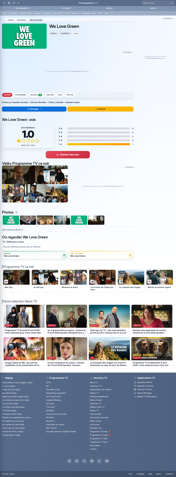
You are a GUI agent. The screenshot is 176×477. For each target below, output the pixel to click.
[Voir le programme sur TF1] (16, 281)
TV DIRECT (66, 8)
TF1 (67, 13)
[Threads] (92, 461)
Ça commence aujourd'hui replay (15, 400)
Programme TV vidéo (99, 438)
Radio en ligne (96, 400)
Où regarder (20, 95)
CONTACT (169, 474)
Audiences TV (96, 386)
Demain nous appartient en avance (16, 417)
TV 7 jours (58, 13)
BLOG (158, 474)
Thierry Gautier (56, 102)
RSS (150, 474)
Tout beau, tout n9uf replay (13, 407)
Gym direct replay (9, 393)
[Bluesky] (84, 461)
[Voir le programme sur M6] (159, 281)
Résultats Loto (96, 428)
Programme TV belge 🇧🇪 (100, 431)
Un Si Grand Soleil (53, 396)
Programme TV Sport (99, 442)
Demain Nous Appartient (56, 393)
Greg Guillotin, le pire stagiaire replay (17, 382)
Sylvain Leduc (73, 102)
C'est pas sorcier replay (12, 414)
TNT (4, 13)
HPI (47, 386)
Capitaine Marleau (53, 400)
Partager (33, 109)
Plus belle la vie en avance (13, 421)
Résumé (7, 95)
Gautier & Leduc (20, 102)
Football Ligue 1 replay (11, 435)
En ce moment (25, 13)
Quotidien (50, 410)
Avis (60, 95)
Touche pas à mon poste (56, 414)
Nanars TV (94, 410)
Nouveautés (95, 445)
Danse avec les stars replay (13, 428)
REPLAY (109, 8)
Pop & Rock (21, 20)
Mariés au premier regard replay (15, 396)
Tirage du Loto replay (11, 389)
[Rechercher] (172, 3)
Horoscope (94, 424)
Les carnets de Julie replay (13, 424)
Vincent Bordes (38, 102)
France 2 (75, 13)
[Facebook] (69, 461)
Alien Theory (51, 428)
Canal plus (86, 13)
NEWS (153, 8)
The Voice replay (9, 410)
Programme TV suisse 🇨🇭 (100, 435)
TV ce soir (13, 13)
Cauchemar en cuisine (55, 424)
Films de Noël (95, 414)
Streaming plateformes (99, 396)
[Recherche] (158, 3)
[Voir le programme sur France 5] (131, 281)
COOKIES (140, 474)
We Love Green (36, 20)
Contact (93, 449)
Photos (70, 95)
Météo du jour (96, 421)
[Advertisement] (67, 71)
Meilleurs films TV (97, 407)
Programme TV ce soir (18, 267)
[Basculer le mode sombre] (14, 3)
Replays (36, 95)
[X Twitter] (77, 461)
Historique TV (95, 403)
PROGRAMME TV (23, 8)
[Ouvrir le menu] (4, 3)
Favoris (100, 109)
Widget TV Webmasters (145, 396)
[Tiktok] (99, 461)
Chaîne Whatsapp (143, 393)
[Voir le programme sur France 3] (73, 281)
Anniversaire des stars (99, 417)
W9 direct (50, 417)
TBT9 (48, 382)
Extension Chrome (143, 389)
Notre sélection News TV (20, 301)
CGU (130, 474)
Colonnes (46, 13)
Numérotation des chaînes (101, 389)
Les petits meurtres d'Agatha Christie (61, 431)
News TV (94, 382)
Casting (50, 95)
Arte (100, 13)
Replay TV (94, 393)
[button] (107, 461)
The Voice (50, 407)
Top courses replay (10, 403)
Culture (11, 20)
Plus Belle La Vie (53, 389)
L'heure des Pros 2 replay (12, 431)
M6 (94, 13)
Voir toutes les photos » (12, 229)
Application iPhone (143, 382)
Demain (37, 13)
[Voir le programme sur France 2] (45, 281)
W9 (106, 13)
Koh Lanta (50, 403)
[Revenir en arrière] (19, 3)
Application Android (143, 386)
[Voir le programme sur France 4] (102, 281)
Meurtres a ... (51, 421)
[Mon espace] (9, 3)
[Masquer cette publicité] (128, 52)
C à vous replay (8, 386)
